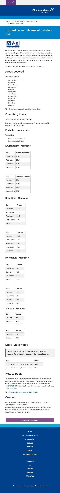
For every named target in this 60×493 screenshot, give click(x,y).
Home (8, 21)
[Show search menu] (13, 2)
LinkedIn (30, 468)
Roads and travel (18, 21)
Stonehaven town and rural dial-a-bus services (24, 109)
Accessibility (30, 439)
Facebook (30, 461)
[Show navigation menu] (8, 2)
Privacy (30, 446)
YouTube (30, 472)
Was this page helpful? (30, 420)
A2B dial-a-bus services (16, 23)
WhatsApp (30, 476)
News (30, 450)
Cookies (30, 443)
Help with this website (30, 435)
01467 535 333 (12, 386)
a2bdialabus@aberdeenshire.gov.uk (21, 383)
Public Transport (31, 21)
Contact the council (30, 454)
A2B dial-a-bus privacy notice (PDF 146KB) (23, 392)
